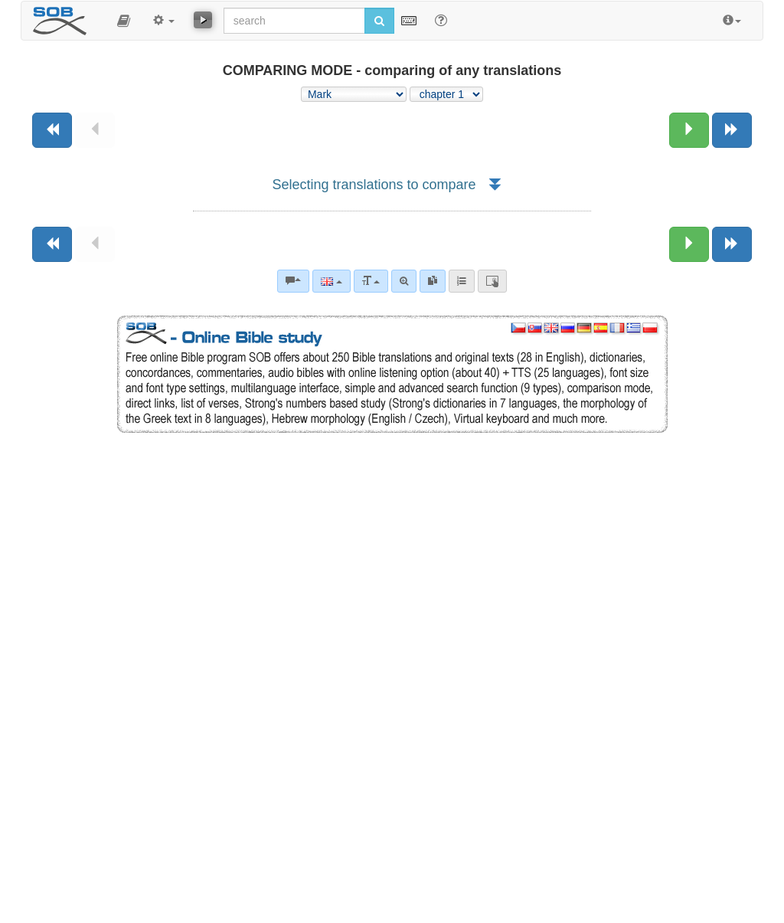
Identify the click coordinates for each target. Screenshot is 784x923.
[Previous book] (52, 130)
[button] (124, 21)
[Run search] (379, 21)
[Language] (331, 281)
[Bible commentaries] (293, 281)
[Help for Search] (441, 20)
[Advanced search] (403, 281)
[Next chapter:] (689, 130)
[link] (433, 281)
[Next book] (732, 130)
